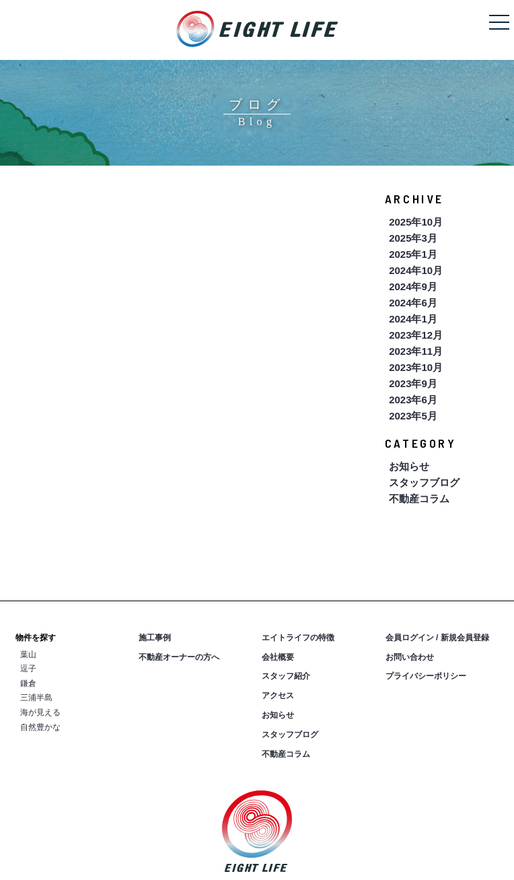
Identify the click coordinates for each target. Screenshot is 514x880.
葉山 (28, 654)
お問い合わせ (410, 657)
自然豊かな (40, 727)
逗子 (28, 668)
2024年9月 (413, 286)
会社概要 (278, 657)
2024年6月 (413, 303)
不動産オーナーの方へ (179, 657)
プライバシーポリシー (426, 676)
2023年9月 (413, 383)
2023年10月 (416, 367)
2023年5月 (413, 416)
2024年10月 (416, 270)
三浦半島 (36, 697)
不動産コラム (419, 499)
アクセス (278, 695)
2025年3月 (413, 238)
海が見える (40, 712)
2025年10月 (416, 222)
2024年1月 (413, 319)
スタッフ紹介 (286, 676)
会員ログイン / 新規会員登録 (437, 637)
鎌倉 (28, 683)
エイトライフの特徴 (298, 637)
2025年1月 (413, 254)
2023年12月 (416, 335)
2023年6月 (413, 400)
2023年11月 (416, 351)
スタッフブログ (424, 482)
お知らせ (409, 466)
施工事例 (155, 637)
